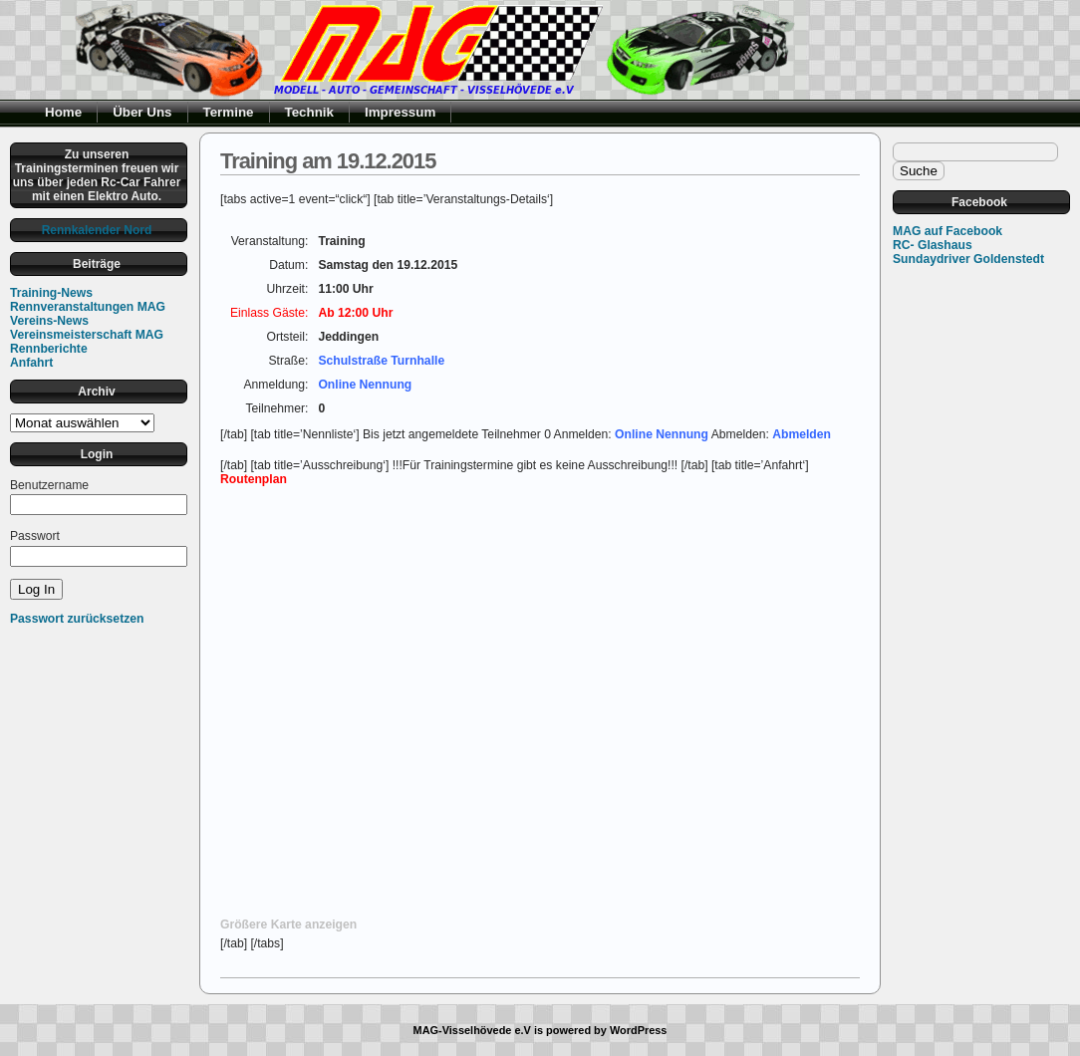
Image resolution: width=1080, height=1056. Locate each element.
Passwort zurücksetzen (76, 619)
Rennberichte (49, 349)
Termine (228, 112)
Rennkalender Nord (97, 230)
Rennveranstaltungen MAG (87, 307)
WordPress (639, 1030)
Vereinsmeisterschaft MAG (86, 335)
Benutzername (49, 485)
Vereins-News (49, 321)
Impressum (400, 112)
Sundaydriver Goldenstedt (968, 259)
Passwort (35, 536)
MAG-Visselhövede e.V (472, 1030)
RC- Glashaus (932, 245)
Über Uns (142, 112)
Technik (310, 112)
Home (63, 112)
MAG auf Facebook (947, 231)
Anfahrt (31, 363)
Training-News (51, 293)
